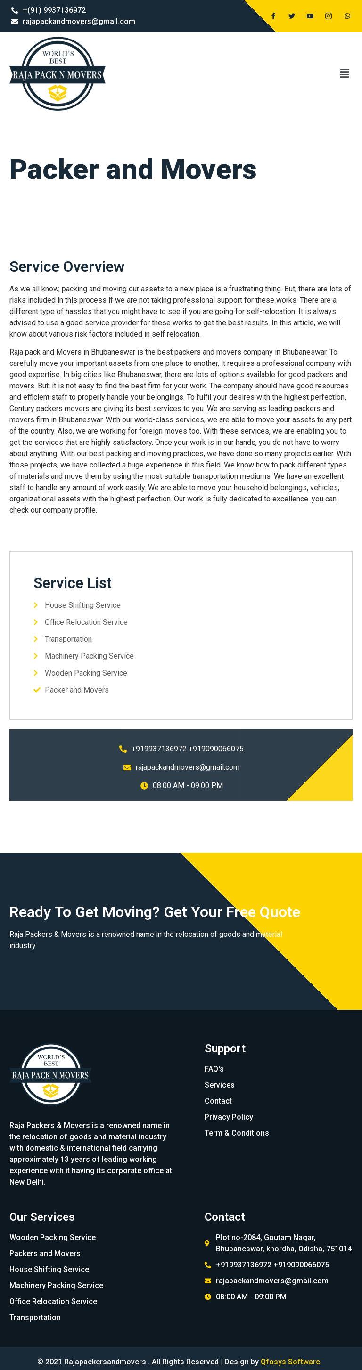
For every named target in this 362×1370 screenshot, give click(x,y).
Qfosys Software (290, 1361)
